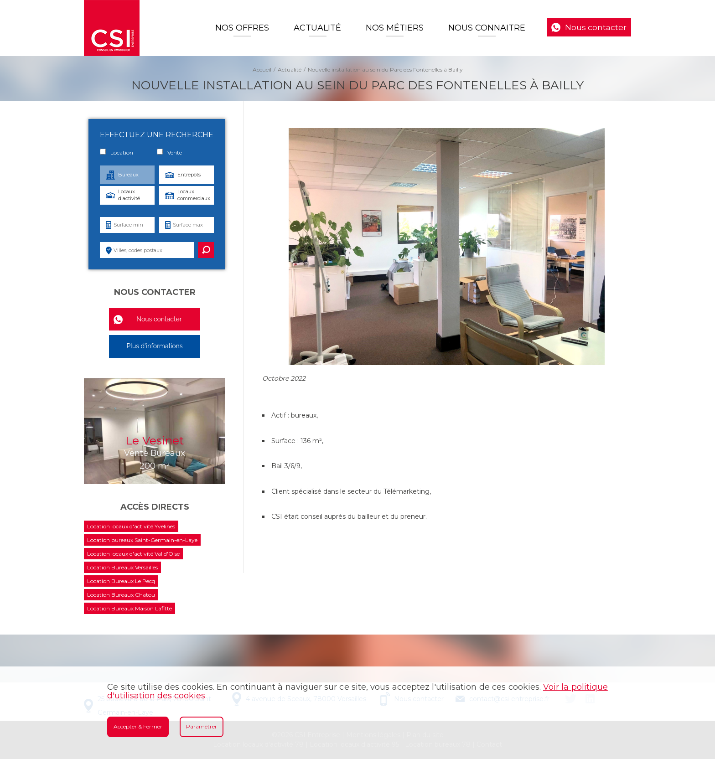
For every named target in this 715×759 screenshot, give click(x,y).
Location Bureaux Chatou (121, 594)
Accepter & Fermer (138, 726)
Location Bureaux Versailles (122, 567)
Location (116, 152)
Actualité (317, 28)
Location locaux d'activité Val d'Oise (133, 553)
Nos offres (242, 28)
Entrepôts (189, 174)
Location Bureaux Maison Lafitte (129, 608)
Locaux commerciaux (193, 194)
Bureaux (128, 174)
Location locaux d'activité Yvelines (131, 526)
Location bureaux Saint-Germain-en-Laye (142, 540)
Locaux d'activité (129, 194)
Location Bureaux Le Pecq (121, 581)
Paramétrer (201, 726)
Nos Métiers (395, 28)
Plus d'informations (154, 346)
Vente (169, 152)
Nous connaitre (486, 28)
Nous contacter (596, 27)
